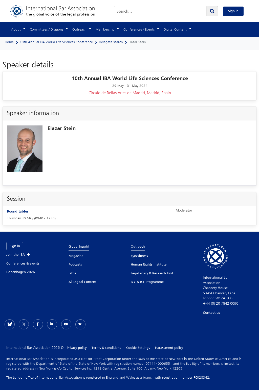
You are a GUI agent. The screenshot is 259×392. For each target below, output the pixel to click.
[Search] (212, 11)
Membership (105, 29)
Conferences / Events (139, 29)
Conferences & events (22, 263)
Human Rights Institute (148, 264)
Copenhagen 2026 (20, 272)
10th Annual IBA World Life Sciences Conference (56, 42)
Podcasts (75, 264)
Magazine (76, 256)
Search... (124, 12)
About (16, 29)
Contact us (211, 313)
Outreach (79, 29)
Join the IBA (18, 254)
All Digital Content (82, 282)
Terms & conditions (106, 348)
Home (9, 42)
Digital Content (175, 29)
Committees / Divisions (46, 29)
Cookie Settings (138, 348)
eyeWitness (139, 256)
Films (72, 273)
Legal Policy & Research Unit (152, 273)
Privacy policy (77, 348)
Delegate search (111, 42)
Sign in (233, 11)
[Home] (57, 11)
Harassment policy (169, 348)
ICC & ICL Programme (147, 282)
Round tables (17, 211)
